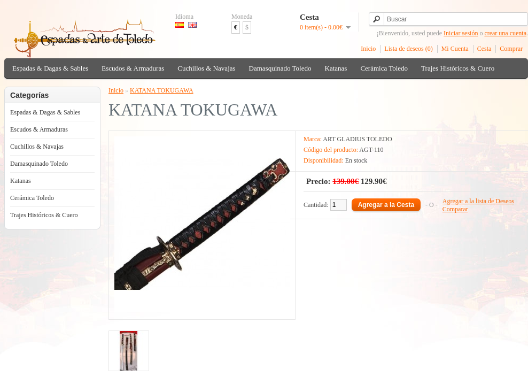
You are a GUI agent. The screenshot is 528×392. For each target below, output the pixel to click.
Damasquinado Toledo (280, 68)
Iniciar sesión (461, 33)
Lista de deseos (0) (408, 48)
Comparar (455, 209)
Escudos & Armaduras (133, 68)
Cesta (484, 48)
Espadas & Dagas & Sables (50, 68)
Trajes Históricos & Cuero (457, 68)
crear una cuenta (505, 33)
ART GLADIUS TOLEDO (357, 139)
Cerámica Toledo (384, 68)
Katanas (336, 68)
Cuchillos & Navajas (206, 68)
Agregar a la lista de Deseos (478, 201)
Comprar (511, 48)
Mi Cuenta (455, 48)
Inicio (368, 48)
